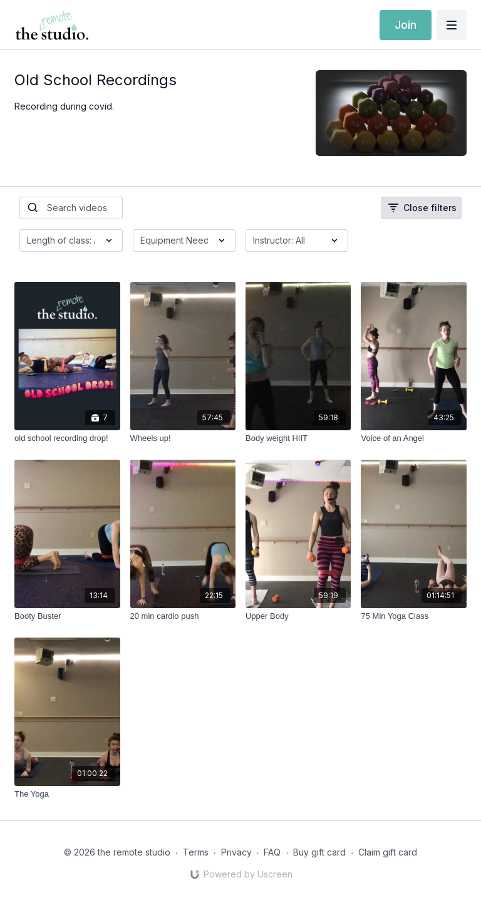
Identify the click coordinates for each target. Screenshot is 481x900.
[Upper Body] (298, 616)
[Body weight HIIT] (298, 438)
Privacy (236, 852)
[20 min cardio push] (182, 616)
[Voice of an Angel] (413, 438)
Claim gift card (387, 852)
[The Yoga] (67, 794)
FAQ (272, 852)
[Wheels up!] (182, 438)
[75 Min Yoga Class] (413, 616)
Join (405, 24)
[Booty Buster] (67, 616)
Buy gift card (319, 852)
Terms (196, 852)
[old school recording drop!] (67, 438)
